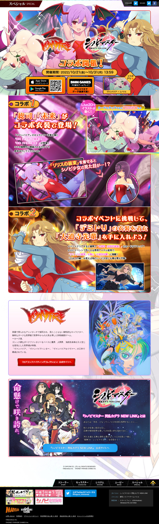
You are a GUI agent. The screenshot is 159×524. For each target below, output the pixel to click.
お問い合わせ (10, 516)
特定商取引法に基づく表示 (49, 516)
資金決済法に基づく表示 (68, 516)
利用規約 (19, 516)
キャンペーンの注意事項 (85, 516)
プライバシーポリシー (31, 516)
